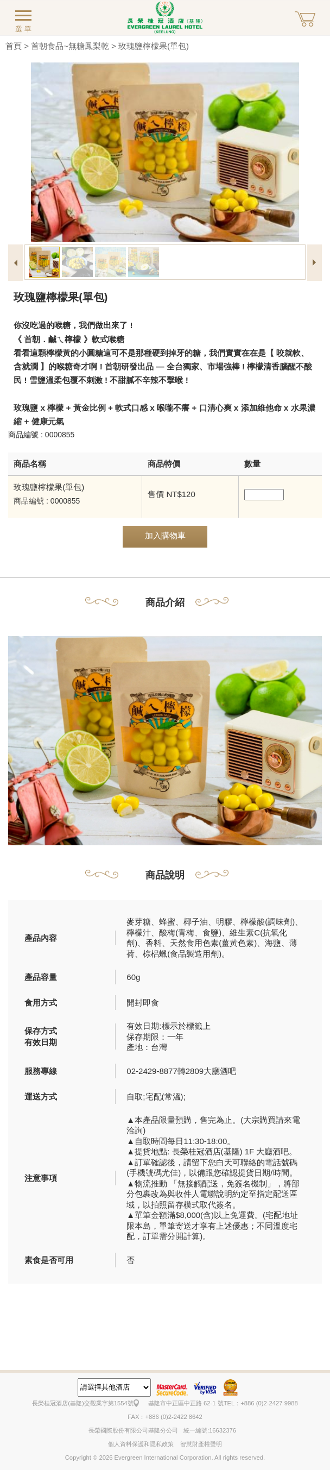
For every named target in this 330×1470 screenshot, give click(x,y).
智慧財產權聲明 (201, 1444)
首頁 (13, 46)
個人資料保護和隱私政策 (141, 1444)
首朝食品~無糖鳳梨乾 (70, 46)
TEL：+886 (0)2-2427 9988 (261, 1403)
